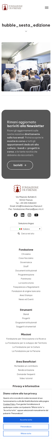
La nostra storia (26, 283)
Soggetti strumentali (26, 326)
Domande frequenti (26, 374)
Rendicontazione (26, 370)
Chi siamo (26, 254)
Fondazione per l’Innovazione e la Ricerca (26, 338)
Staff (26, 266)
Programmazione (26, 274)
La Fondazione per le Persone (26, 351)
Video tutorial (26, 378)
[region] (26, 414)
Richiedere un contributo (26, 366)
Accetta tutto (26, 420)
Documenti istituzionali (26, 270)
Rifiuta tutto (26, 433)
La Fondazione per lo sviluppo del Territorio (26, 343)
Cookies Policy (9, 404)
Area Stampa (26, 295)
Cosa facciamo (26, 258)
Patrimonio (26, 278)
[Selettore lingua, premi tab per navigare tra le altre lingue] (26, 229)
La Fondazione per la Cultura (26, 347)
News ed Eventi (26, 299)
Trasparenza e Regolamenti (26, 287)
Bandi (26, 314)
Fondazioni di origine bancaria (26, 291)
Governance (26, 262)
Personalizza (26, 427)
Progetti (26, 318)
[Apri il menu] (46, 7)
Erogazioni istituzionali (26, 322)
